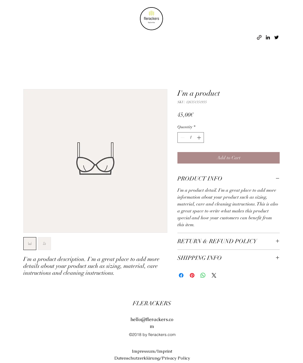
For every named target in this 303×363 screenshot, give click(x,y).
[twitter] (276, 37)
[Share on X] (214, 275)
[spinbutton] (190, 137)
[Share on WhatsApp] (203, 275)
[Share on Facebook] (181, 275)
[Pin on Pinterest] (192, 275)
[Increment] (199, 137)
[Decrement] (181, 137)
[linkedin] (268, 37)
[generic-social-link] (259, 37)
